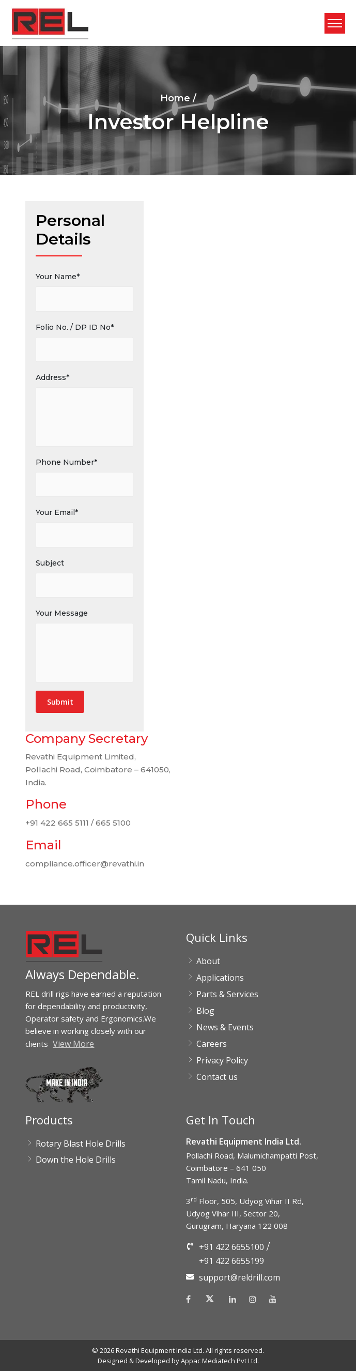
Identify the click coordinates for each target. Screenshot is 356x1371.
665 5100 (113, 823)
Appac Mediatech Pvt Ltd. (220, 1360)
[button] (50, 23)
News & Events (225, 1027)
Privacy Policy (222, 1060)
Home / (178, 98)
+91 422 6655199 (231, 1261)
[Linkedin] (232, 1299)
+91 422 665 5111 (57, 823)
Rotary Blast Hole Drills (81, 1143)
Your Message (62, 613)
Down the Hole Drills (76, 1159)
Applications (220, 977)
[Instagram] (252, 1299)
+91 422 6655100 (231, 1247)
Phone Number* (66, 462)
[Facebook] (191, 1299)
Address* (52, 377)
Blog (205, 1010)
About (208, 961)
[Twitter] (209, 1301)
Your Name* (58, 276)
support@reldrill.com (239, 1277)
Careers (211, 1043)
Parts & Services (227, 994)
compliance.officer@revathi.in (84, 864)
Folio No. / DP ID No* (75, 327)
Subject (50, 563)
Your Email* (57, 512)
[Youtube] (273, 1299)
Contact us (217, 1077)
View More (73, 1043)
